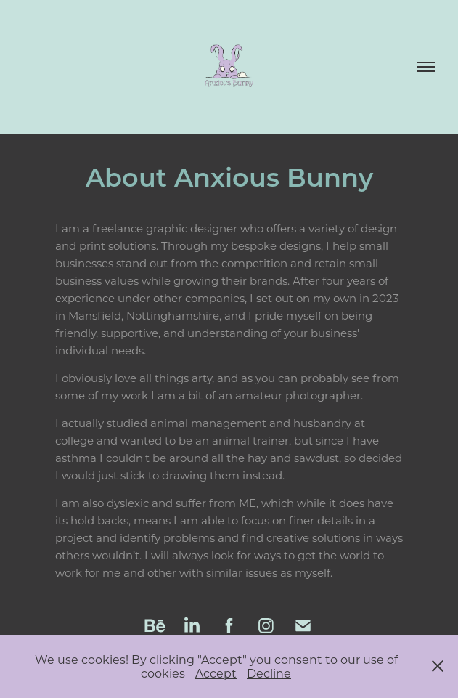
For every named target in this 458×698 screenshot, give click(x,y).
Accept (216, 673)
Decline (269, 673)
